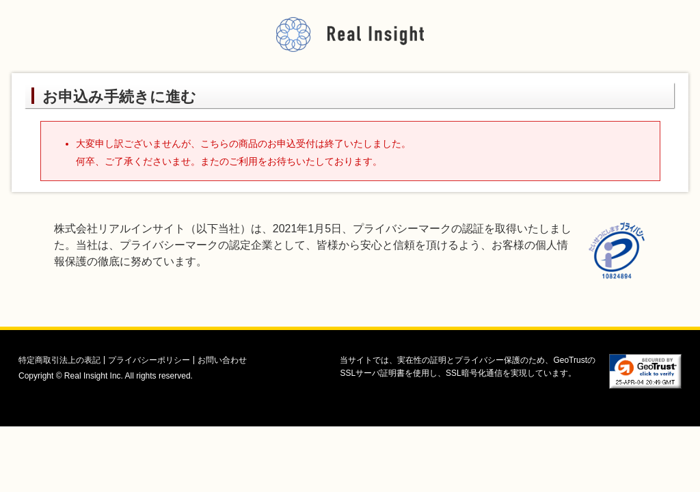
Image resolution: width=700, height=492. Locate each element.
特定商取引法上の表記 (59, 360)
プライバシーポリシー (149, 360)
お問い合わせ (222, 360)
